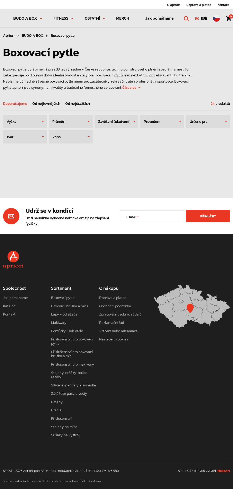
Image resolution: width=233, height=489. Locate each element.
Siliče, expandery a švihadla (73, 385)
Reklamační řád (111, 323)
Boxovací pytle (63, 35)
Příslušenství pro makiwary (72, 364)
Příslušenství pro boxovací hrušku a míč (72, 354)
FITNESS (60, 18)
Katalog (9, 306)
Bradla (56, 410)
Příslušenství (61, 418)
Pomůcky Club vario (67, 331)
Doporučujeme (15, 104)
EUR (204, 18)
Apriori (8, 35)
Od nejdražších (77, 104)
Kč (197, 18)
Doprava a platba (198, 4)
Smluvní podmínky (91, 481)
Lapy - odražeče (64, 314)
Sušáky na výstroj (65, 435)
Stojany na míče (64, 427)
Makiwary (58, 323)
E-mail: (131, 216)
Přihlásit (208, 216)
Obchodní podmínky (115, 306)
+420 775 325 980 (106, 470)
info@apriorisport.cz (71, 470)
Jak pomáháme (159, 18)
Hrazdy (57, 402)
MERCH (122, 18)
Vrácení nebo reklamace (118, 331)
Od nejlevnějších (46, 104)
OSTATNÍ (92, 18)
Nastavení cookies (113, 339)
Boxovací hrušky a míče (70, 306)
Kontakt (223, 4)
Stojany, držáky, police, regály (69, 375)
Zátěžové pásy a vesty (69, 394)
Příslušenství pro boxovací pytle (72, 341)
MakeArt (223, 470)
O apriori (173, 4)
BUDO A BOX (25, 18)
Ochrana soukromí (68, 481)
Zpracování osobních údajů (120, 314)
